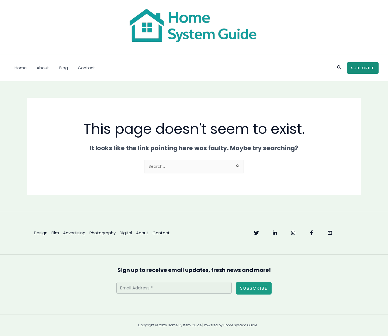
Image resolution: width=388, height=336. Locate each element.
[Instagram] (293, 233)
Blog (58, 68)
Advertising (74, 233)
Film (55, 233)
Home (19, 68)
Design (40, 233)
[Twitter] (256, 233)
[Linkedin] (274, 233)
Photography (102, 233)
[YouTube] (329, 233)
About (40, 68)
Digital (125, 233)
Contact (79, 68)
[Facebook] (311, 233)
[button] (339, 68)
